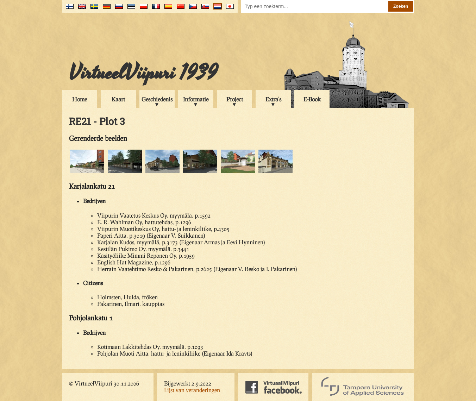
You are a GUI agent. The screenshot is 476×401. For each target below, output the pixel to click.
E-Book (312, 99)
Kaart (118, 99)
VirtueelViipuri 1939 (143, 72)
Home (79, 99)
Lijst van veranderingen (192, 390)
